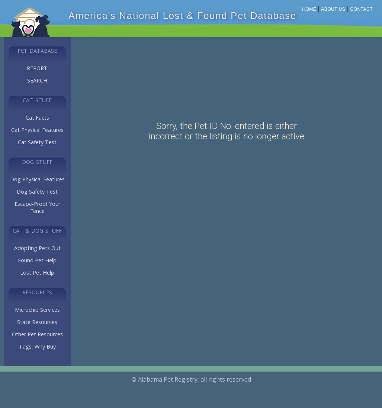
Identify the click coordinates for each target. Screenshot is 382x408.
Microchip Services (37, 309)
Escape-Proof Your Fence (37, 207)
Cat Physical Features (37, 129)
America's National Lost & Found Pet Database (182, 15)
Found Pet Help (37, 260)
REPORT (37, 68)
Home (309, 9)
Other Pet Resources (37, 334)
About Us (333, 9)
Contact (361, 9)
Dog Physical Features (37, 179)
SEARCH (37, 80)
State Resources (37, 322)
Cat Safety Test (37, 142)
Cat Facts (37, 117)
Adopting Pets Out (37, 248)
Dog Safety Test (37, 191)
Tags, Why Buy (37, 346)
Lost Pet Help (37, 272)
